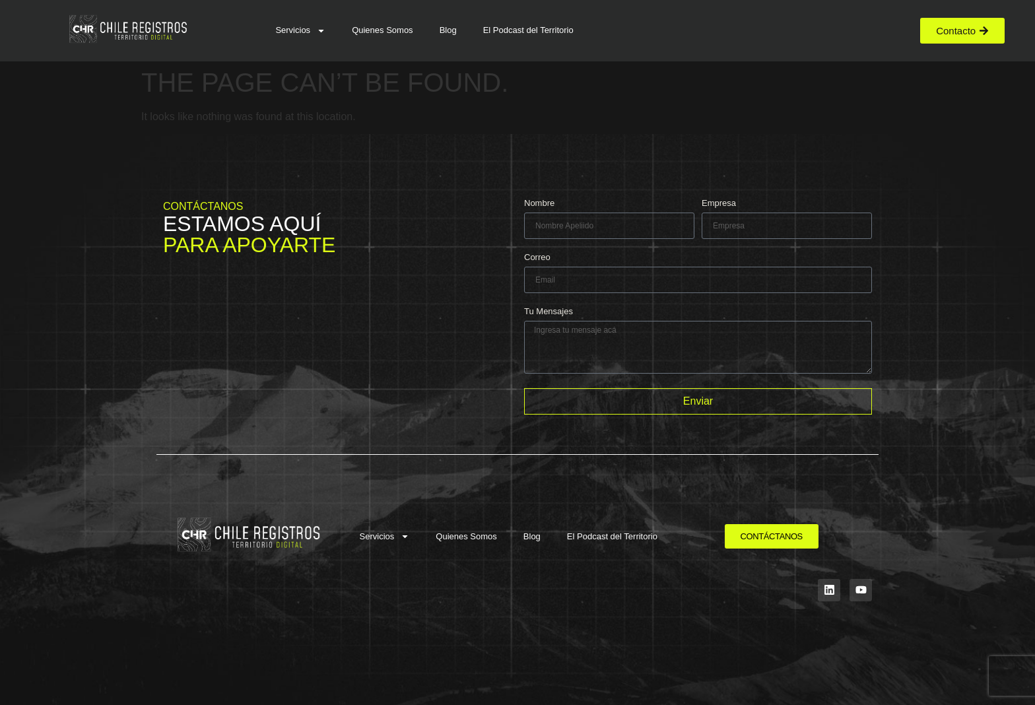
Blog (448, 30)
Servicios (300, 31)
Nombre (539, 203)
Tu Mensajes (548, 311)
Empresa (719, 203)
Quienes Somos (382, 30)
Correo (537, 257)
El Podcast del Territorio (528, 30)
